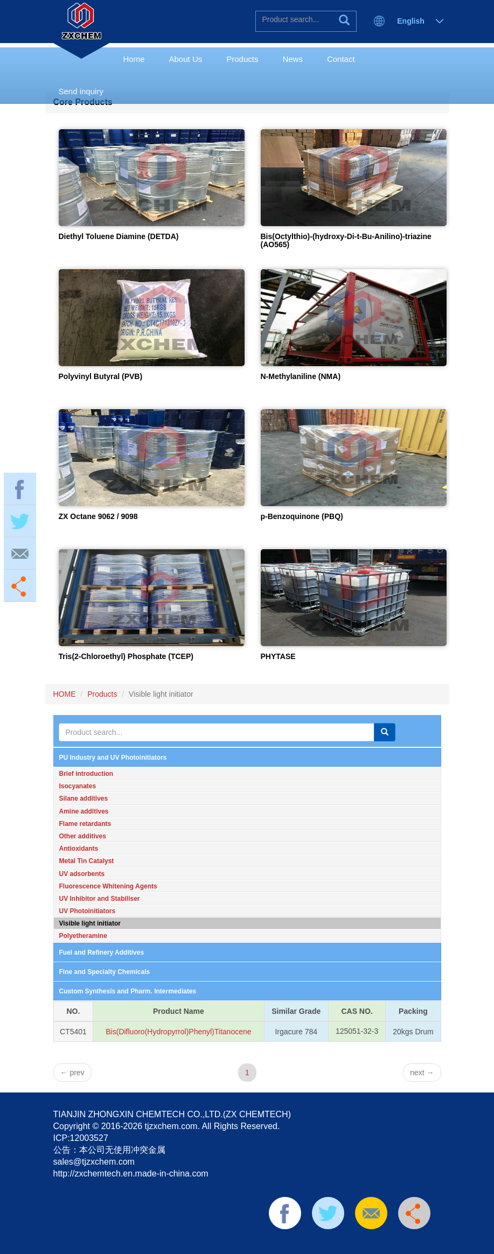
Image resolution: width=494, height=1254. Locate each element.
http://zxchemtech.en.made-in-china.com (130, 1173)
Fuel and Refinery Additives (101, 952)
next (422, 1072)
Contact (341, 59)
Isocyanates (77, 786)
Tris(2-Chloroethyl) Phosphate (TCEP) (126, 656)
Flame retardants (85, 824)
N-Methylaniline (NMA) (301, 376)
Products (242, 59)
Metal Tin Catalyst (86, 861)
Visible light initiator (90, 923)
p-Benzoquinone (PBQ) (302, 516)
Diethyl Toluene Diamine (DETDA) (119, 236)
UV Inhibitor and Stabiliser (99, 898)
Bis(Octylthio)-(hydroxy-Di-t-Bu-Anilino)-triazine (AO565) (346, 240)
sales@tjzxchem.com (94, 1161)
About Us (186, 59)
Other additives (82, 836)
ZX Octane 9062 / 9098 (98, 516)
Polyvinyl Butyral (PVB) (101, 376)
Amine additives (84, 811)
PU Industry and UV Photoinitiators (113, 757)
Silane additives (83, 798)
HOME (64, 694)
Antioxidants (79, 848)
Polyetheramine (83, 936)
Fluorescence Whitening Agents (108, 886)
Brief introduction (86, 773)
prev (72, 1072)
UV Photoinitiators (87, 911)
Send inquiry (81, 91)
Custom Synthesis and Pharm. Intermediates (128, 991)
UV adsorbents (82, 874)
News (292, 59)
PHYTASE (278, 656)
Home (134, 59)
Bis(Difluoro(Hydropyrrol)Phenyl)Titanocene (178, 1031)
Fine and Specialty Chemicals (104, 972)
